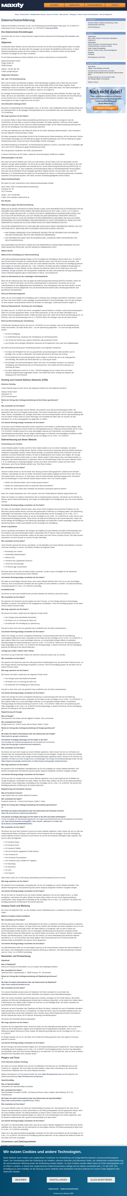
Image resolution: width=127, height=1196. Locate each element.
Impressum (53, 1189)
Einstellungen (58, 1180)
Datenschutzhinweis (69, 1189)
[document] (63, 1163)
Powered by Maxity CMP (63, 1193)
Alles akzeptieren (101, 1180)
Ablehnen (20, 1180)
